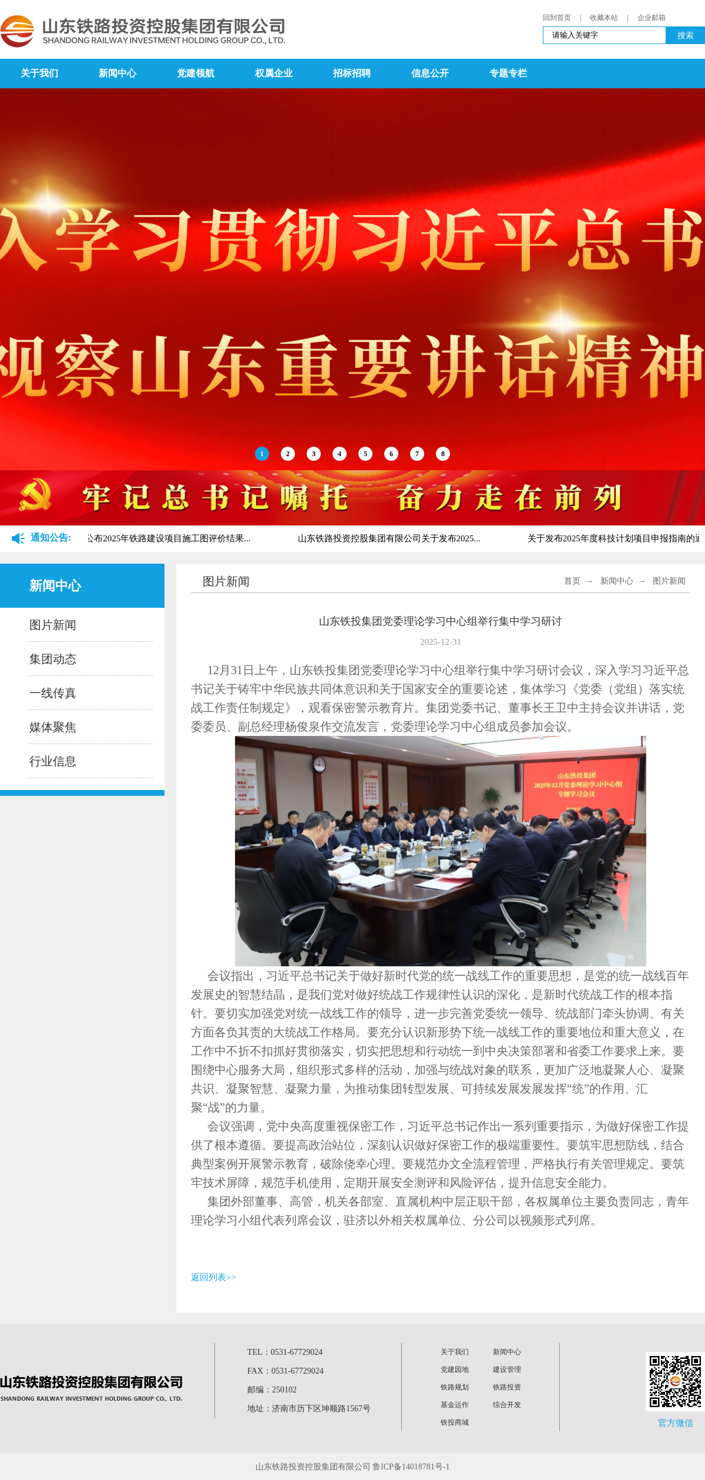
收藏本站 (604, 18)
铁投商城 (455, 1422)
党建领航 (195, 73)
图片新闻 (52, 624)
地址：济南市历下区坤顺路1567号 (309, 1408)
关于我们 (39, 73)
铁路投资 (507, 1387)
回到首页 (557, 18)
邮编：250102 (272, 1389)
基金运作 (455, 1405)
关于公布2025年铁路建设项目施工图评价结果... (160, 538)
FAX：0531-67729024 (285, 1371)
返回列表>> (213, 1277)
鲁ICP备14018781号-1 (410, 1466)
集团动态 (52, 658)
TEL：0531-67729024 (285, 1352)
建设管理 (507, 1369)
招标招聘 (352, 73)
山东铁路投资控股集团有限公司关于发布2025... (390, 538)
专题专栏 (508, 73)
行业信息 (52, 761)
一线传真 (52, 693)
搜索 (685, 35)
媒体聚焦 (52, 727)
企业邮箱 (651, 18)
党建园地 (455, 1369)
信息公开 (430, 73)
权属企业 (274, 73)
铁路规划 (455, 1387)
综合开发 (507, 1405)
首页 (572, 581)
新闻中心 (117, 73)
